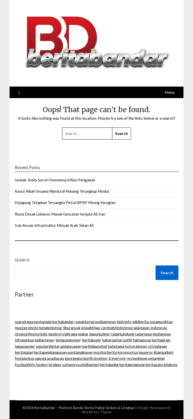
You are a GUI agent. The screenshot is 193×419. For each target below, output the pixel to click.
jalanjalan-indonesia (150, 327)
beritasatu (154, 364)
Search (22, 260)
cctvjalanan (157, 346)
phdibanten (89, 364)
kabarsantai (112, 340)
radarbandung (122, 334)
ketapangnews (68, 340)
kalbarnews (44, 340)
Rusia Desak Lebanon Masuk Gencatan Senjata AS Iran (60, 214)
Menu (170, 92)
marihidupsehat (94, 346)
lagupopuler (25, 346)
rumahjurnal (84, 321)
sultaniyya (71, 364)
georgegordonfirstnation (86, 358)
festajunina (24, 358)
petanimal (156, 358)
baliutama (116, 346)
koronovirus (128, 352)
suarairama (24, 321)
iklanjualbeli (163, 352)
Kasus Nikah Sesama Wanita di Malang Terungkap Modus (62, 191)
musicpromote (26, 327)
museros (146, 352)
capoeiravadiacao (49, 358)
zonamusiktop (161, 321)
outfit (127, 340)
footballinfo (25, 364)
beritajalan (24, 352)
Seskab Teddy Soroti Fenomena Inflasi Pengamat (55, 180)
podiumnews (105, 321)
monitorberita (105, 352)
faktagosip (142, 340)
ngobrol (55, 334)
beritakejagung (132, 364)
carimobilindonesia (116, 327)
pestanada (43, 321)
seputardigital (47, 346)
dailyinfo (124, 321)
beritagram (161, 340)
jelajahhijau (90, 327)
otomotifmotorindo (31, 334)
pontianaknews (80, 352)
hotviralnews (136, 346)
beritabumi (91, 340)
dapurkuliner (99, 334)
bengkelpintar (50, 327)
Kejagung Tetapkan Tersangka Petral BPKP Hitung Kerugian (65, 202)
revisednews (137, 358)
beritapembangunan (50, 352)
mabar (83, 334)
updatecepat (70, 346)
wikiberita (140, 321)
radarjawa (143, 334)
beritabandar (63, 321)
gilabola (170, 364)
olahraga (69, 334)
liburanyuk (71, 327)
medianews (162, 334)
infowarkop (24, 340)
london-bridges (49, 364)
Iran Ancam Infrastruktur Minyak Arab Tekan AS (54, 225)
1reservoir (117, 358)
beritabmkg (109, 364)
